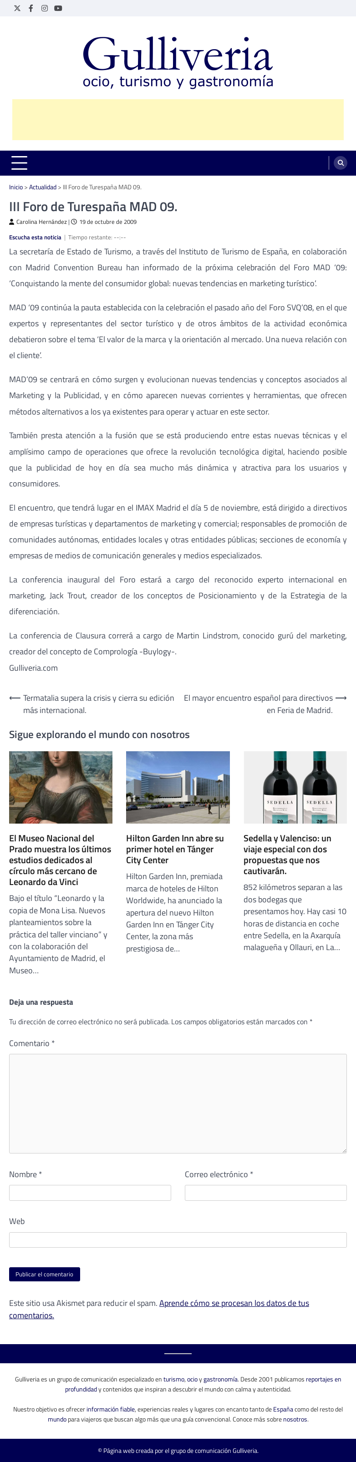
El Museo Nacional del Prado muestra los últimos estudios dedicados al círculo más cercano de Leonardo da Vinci (60, 860)
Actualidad (42, 187)
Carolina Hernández (38, 222)
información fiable (110, 1409)
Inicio (16, 187)
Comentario (32, 1043)
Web (17, 1221)
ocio (192, 1379)
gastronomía (220, 1379)
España (283, 1409)
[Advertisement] (178, 119)
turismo (173, 1379)
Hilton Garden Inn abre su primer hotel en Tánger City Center (175, 849)
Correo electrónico (219, 1174)
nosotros (295, 1419)
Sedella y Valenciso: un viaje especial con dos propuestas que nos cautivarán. (287, 854)
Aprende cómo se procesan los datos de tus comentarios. (159, 1309)
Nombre (25, 1174)
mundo (57, 1419)
